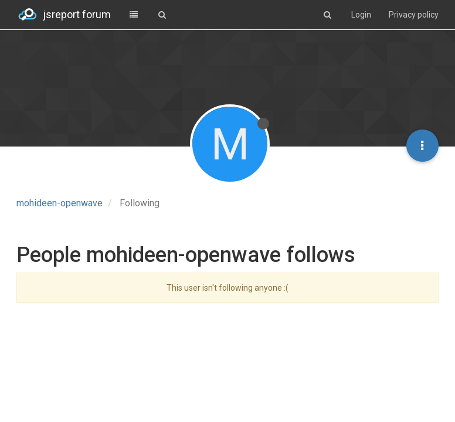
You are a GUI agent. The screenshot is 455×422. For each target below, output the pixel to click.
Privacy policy (414, 14)
